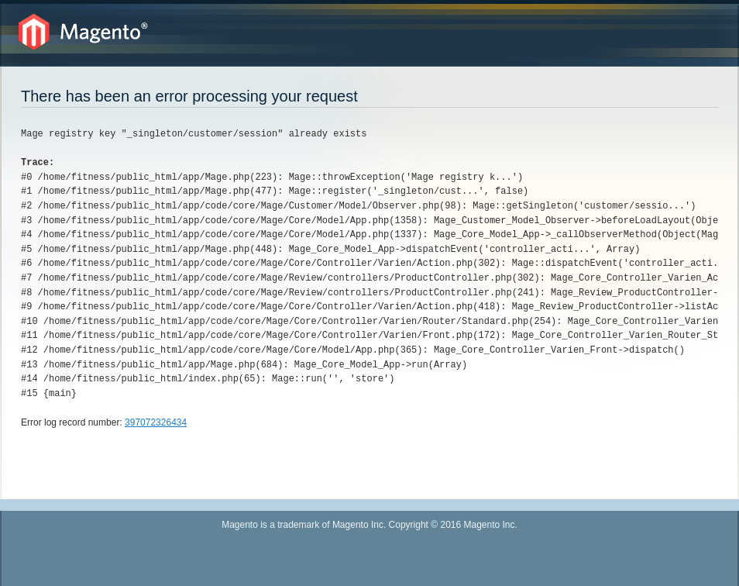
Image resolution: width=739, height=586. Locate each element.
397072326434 (156, 422)
